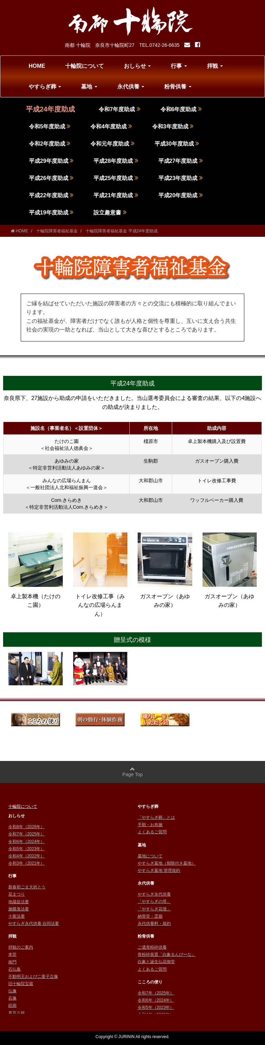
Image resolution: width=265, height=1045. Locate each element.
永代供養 (130, 86)
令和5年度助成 (49, 126)
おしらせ (137, 66)
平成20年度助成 (180, 195)
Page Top (132, 772)
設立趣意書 (110, 212)
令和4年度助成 (111, 126)
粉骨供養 (177, 86)
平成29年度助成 (51, 161)
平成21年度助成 (116, 195)
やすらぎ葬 (45, 86)
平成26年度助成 (51, 178)
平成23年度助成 (180, 178)
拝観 (215, 66)
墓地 (89, 86)
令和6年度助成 (181, 109)
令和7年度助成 (119, 109)
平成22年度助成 (51, 195)
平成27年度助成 (180, 161)
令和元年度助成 (112, 144)
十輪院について (84, 66)
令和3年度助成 (173, 126)
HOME (37, 66)
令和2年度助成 (49, 144)
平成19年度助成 (51, 212)
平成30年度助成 (177, 144)
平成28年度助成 (116, 161)
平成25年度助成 (116, 178)
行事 (179, 66)
